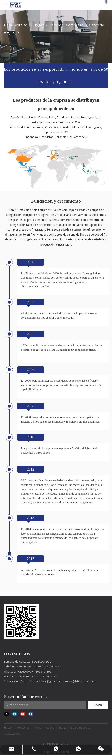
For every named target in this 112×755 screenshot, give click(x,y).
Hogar (8, 727)
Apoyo (50, 727)
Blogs (62, 727)
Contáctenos (12, 733)
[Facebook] (30, 713)
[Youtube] (22, 713)
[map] (56, 165)
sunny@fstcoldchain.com (81, 681)
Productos (23, 727)
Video (37, 727)
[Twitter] (6, 713)
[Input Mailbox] (45, 705)
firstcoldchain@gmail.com (46, 681)
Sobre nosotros (81, 727)
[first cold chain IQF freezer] (21, 621)
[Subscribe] (98, 705)
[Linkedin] (14, 713)
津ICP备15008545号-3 (56, 744)
